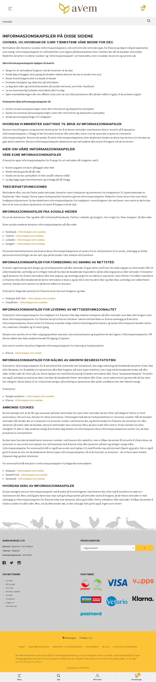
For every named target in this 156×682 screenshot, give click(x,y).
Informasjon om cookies (32, 231)
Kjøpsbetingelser (38, 647)
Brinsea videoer (13, 591)
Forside (9, 580)
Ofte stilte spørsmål (125, 647)
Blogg (106, 647)
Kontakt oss (11, 606)
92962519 (16, 550)
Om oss (9, 588)
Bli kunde (10, 584)
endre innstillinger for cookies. (28, 661)
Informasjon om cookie (28, 353)
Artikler (9, 595)
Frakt (22, 647)
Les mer (128, 658)
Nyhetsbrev (92, 647)
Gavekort (10, 599)
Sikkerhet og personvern (67, 647)
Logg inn (10, 602)
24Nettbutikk (83, 667)
